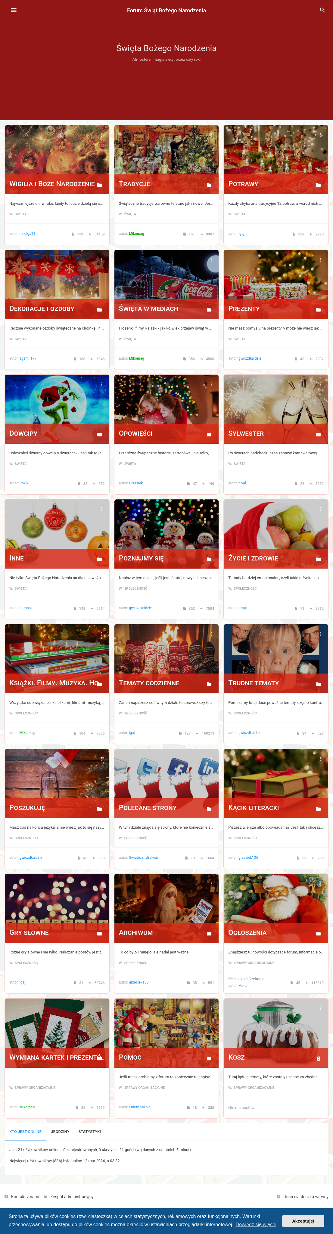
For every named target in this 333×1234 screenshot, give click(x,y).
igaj (241, 234)
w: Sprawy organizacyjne (251, 963)
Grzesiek (136, 483)
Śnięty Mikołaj (140, 1107)
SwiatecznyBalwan (144, 857)
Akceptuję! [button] (303, 1221)
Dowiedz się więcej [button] (256, 1224)
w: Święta (17, 214)
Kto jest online (25, 1131)
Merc (242, 986)
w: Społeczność (133, 589)
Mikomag (136, 234)
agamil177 (28, 358)
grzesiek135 (248, 857)
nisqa (242, 608)
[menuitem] (322, 10)
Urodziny (60, 1131)
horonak (26, 608)
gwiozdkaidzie (249, 358)
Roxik (24, 483)
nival (242, 483)
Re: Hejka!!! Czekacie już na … (253, 979)
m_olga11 (27, 234)
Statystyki (89, 1131)
